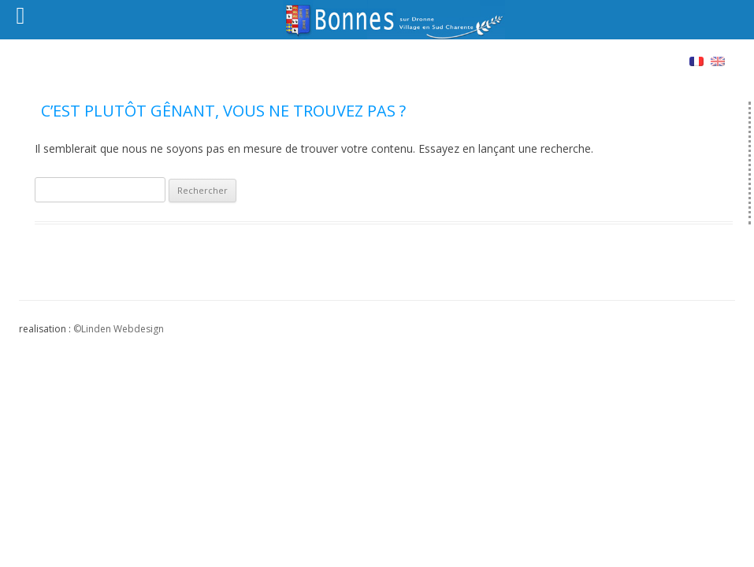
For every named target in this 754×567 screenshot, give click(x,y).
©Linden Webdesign (118, 328)
